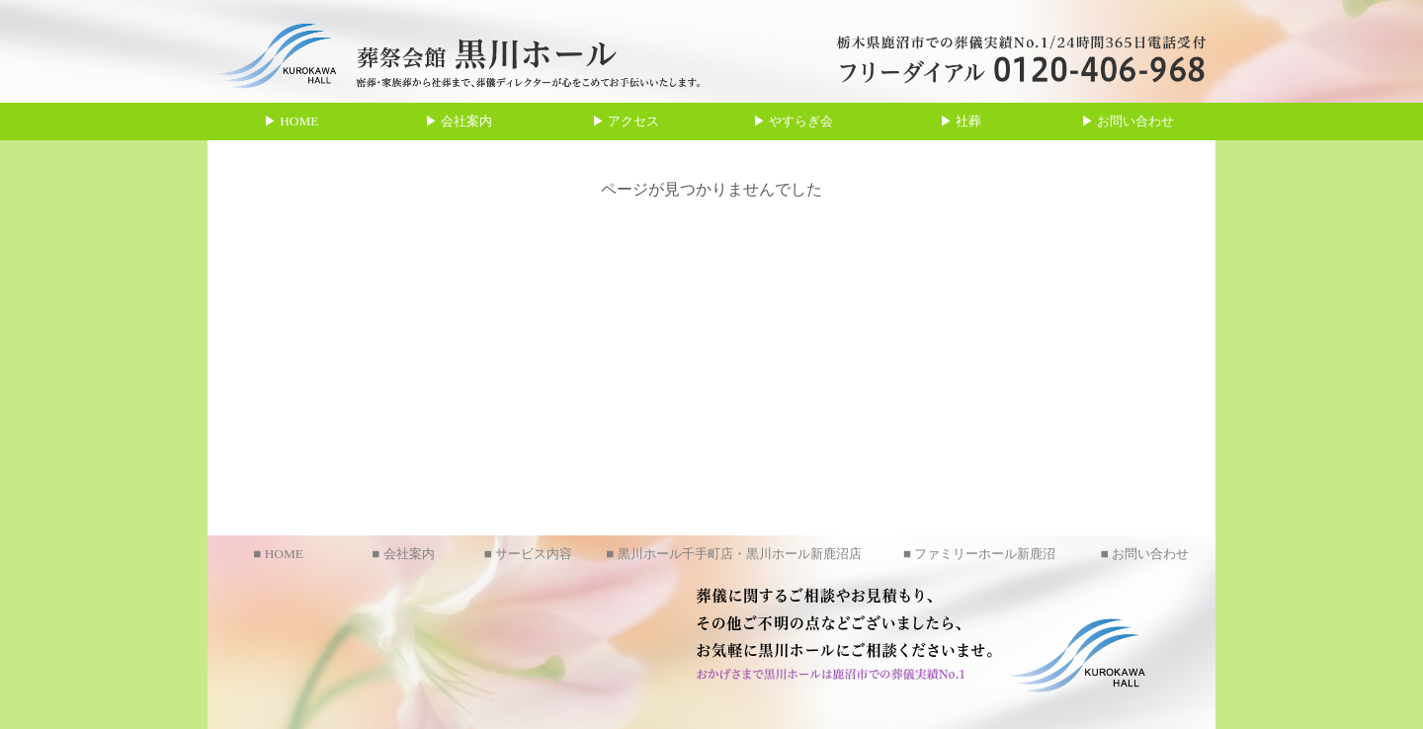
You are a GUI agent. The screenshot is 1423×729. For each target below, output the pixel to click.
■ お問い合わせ (1145, 553)
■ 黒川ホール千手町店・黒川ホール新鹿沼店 (733, 553)
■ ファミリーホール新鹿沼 (979, 553)
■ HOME (278, 553)
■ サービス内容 (528, 553)
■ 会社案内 (403, 553)
